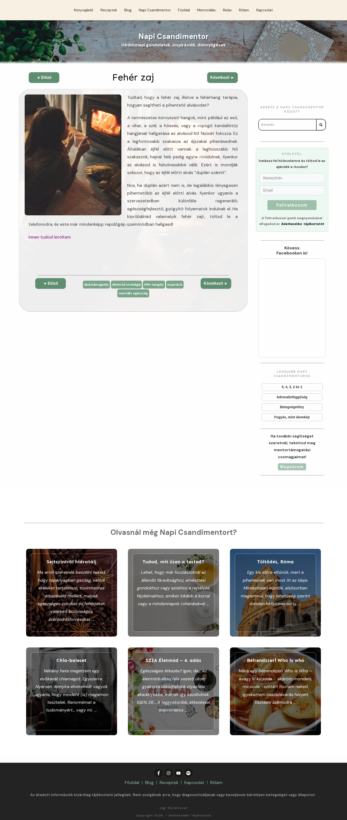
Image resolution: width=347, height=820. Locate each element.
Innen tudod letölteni (50, 237)
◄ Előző (44, 77)
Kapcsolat (194, 774)
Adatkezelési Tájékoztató (190, 807)
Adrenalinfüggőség (292, 397)
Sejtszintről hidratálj (71, 593)
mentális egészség (133, 293)
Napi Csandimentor (173, 36)
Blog (149, 774)
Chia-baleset (71, 687)
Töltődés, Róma (275, 593)
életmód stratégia (125, 285)
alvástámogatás (92, 285)
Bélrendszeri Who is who (275, 687)
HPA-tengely (156, 285)
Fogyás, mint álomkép (292, 417)
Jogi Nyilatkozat (174, 800)
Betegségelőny (292, 407)
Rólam (216, 774)
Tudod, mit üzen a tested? (173, 593)
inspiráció (179, 285)
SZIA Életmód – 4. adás (173, 687)
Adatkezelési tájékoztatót (302, 224)
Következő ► (222, 77)
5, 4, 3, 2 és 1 (292, 387)
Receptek (169, 774)
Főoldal (132, 774)
